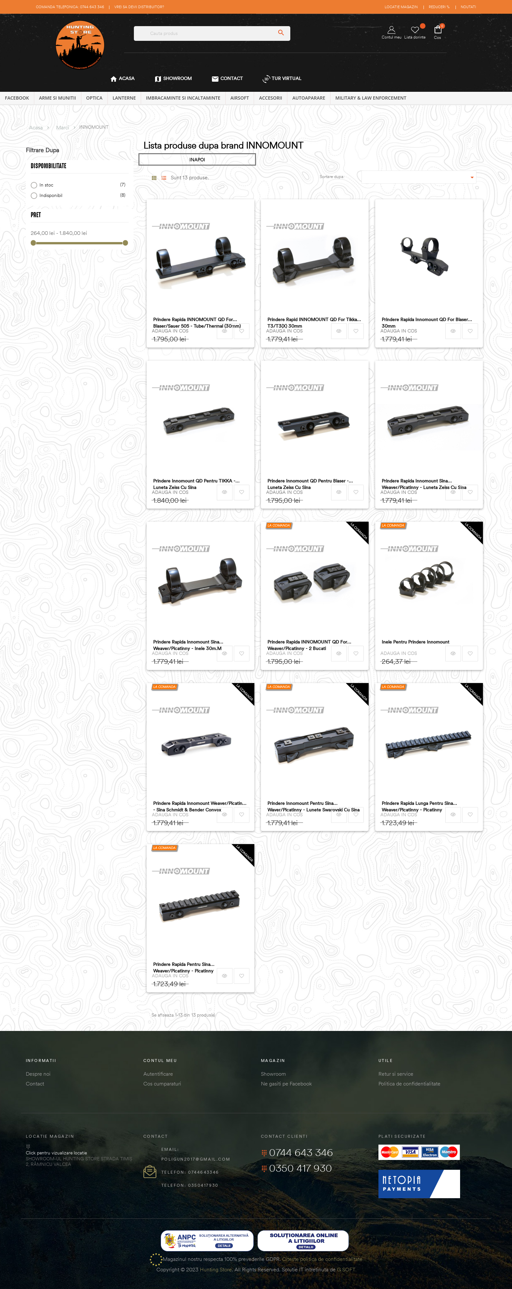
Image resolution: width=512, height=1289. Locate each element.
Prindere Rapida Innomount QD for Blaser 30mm (425, 323)
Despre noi (38, 1073)
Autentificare (158, 1073)
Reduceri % (439, 7)
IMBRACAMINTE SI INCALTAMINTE (183, 98)
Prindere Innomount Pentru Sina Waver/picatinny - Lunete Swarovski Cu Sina (313, 806)
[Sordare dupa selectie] (419, 177)
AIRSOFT (240, 98)
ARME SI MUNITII (57, 98)
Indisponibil (81, 195)
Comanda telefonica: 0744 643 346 (70, 7)
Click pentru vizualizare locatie (56, 1153)
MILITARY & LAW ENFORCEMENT (370, 98)
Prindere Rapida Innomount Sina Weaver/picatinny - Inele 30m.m (187, 645)
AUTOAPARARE (308, 98)
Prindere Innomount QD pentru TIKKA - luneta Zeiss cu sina (194, 484)
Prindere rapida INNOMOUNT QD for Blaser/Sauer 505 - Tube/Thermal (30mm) (197, 323)
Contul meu (391, 33)
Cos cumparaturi (162, 1083)
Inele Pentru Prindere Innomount (415, 642)
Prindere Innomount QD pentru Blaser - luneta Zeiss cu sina (308, 484)
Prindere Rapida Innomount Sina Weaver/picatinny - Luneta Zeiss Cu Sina (424, 484)
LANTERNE (124, 98)
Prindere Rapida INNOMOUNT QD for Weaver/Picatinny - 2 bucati (307, 645)
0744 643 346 (297, 1152)
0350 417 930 (296, 1168)
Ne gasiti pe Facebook (286, 1083)
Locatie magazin (401, 7)
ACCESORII (270, 98)
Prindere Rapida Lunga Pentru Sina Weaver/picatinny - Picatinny (417, 806)
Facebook (17, 98)
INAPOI (197, 159)
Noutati (468, 7)
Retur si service (395, 1073)
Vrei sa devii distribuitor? (139, 7)
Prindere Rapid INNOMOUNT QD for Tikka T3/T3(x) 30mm (312, 323)
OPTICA (94, 98)
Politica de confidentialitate (409, 1083)
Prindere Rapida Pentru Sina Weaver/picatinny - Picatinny (183, 967)
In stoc (81, 185)
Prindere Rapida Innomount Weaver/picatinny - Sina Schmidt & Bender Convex (200, 806)
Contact (35, 1083)
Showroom (273, 1073)
